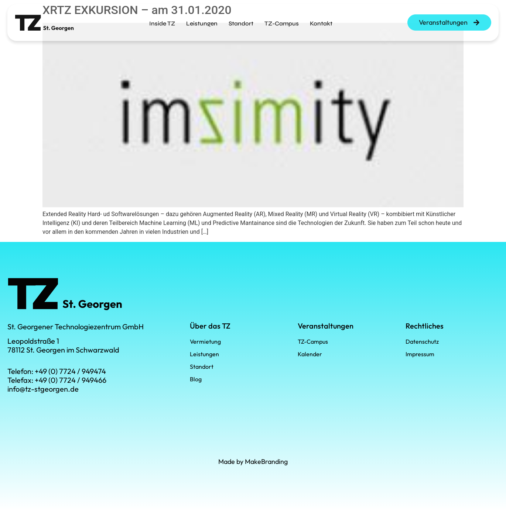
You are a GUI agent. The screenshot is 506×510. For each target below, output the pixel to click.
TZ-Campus (281, 21)
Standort (241, 21)
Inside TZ (162, 21)
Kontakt (321, 21)
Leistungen (202, 21)
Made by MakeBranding (253, 461)
